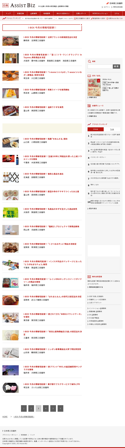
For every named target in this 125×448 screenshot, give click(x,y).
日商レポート (81, 13)
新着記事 (20, 13)
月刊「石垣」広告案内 (96, 296)
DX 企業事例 (93, 315)
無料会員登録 (118, 7)
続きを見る (93, 208)
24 (95, 129)
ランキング (11, 18)
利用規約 (24, 435)
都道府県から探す (98, 18)
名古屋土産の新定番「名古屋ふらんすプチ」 (105, 164)
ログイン (107, 7)
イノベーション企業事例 (97, 308)
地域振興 (46, 13)
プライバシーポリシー (10, 435)
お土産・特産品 (94, 318)
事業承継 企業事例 (95, 312)
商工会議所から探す (82, 18)
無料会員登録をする (96, 287)
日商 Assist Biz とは (114, 18)
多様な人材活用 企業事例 (98, 324)
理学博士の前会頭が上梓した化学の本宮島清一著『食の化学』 (105, 172)
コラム (116, 13)
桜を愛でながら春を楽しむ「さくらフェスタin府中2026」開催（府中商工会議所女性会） (105, 193)
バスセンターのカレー (98, 157)
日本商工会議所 (10, 431)
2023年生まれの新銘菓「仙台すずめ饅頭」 (104, 178)
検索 (116, 66)
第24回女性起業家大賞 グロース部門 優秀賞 (39, 18)
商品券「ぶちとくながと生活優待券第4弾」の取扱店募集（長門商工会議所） (105, 143)
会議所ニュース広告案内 (97, 299)
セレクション (100, 13)
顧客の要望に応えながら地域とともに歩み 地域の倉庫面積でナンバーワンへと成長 (105, 202)
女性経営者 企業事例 (96, 321)
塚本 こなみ (94, 185)
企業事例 (33, 13)
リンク (32, 435)
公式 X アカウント (95, 303)
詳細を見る (93, 97)
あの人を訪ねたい (63, 13)
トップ (8, 13)
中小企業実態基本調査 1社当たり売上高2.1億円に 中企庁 (105, 151)
